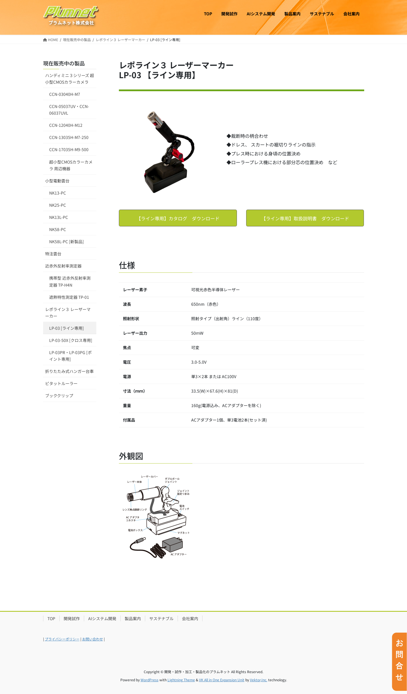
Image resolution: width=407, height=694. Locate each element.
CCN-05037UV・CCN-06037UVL (69, 109)
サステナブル (161, 618)
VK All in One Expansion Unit (221, 679)
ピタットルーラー (61, 383)
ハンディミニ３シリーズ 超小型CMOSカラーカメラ (69, 78)
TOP (51, 618)
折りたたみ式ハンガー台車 (69, 371)
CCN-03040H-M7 (64, 94)
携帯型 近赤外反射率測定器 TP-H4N (70, 281)
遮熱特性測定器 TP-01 (69, 297)
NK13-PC (57, 193)
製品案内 (133, 618)
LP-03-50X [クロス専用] (70, 340)
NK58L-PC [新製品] (66, 241)
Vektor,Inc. (258, 679)
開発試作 (72, 618)
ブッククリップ (59, 395)
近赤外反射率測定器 (63, 266)
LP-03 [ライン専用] (66, 328)
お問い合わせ (92, 638)
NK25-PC (57, 205)
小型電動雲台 (57, 181)
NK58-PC (57, 229)
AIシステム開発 (102, 618)
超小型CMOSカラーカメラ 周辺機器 (71, 165)
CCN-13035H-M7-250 (69, 137)
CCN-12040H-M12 (65, 125)
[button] (178, 218)
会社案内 (190, 618)
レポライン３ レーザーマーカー (68, 312)
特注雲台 (53, 254)
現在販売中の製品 (64, 63)
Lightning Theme (181, 679)
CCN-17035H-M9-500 (69, 149)
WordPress (150, 679)
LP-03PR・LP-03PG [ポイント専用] (70, 355)
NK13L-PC (58, 217)
